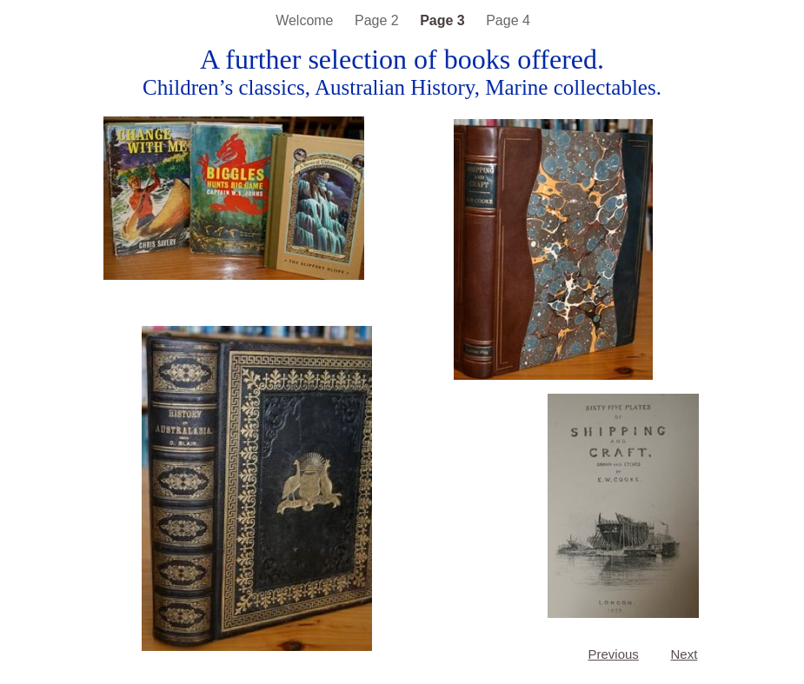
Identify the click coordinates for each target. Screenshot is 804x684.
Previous (613, 654)
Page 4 (508, 20)
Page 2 (378, 20)
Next (684, 654)
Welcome (306, 20)
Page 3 (444, 20)
